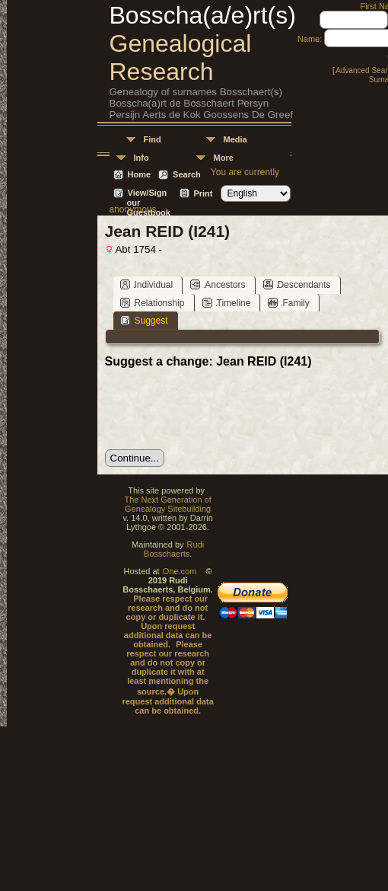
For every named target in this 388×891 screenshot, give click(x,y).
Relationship (152, 302)
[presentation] (220, 409)
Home (139, 174)
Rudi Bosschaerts (174, 549)
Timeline (226, 302)
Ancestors (217, 284)
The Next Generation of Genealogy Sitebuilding (167, 504)
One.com (180, 571)
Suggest (144, 320)
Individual (146, 284)
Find (152, 139)
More (224, 157)
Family (288, 302)
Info (141, 157)
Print (202, 193)
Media (235, 139)
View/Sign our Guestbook (148, 194)
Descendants (297, 284)
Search (187, 174)
